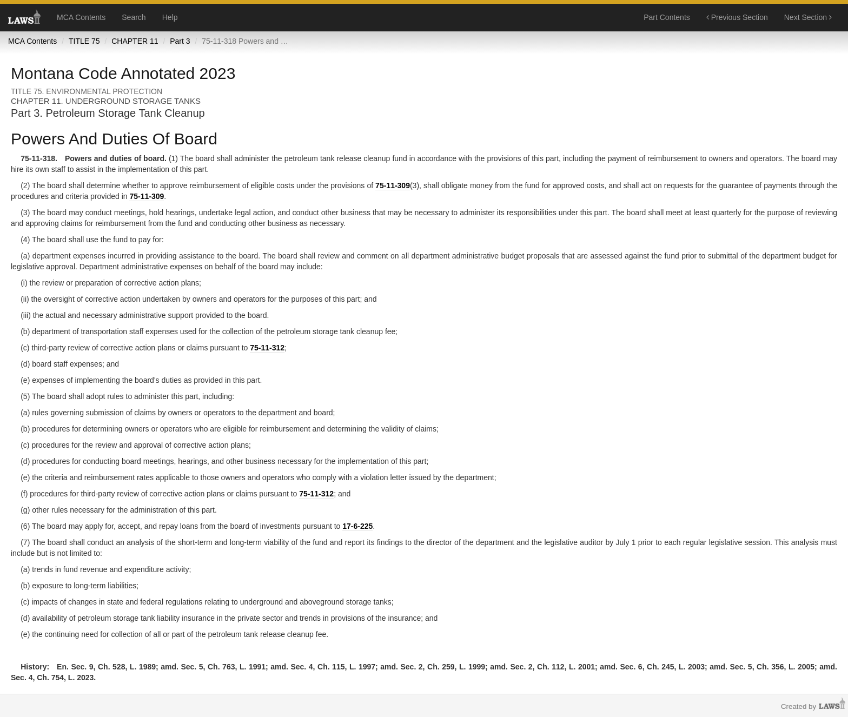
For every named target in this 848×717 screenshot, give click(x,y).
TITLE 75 (84, 41)
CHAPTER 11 (134, 41)
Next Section (808, 17)
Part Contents (667, 17)
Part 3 (180, 41)
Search (133, 17)
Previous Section (737, 17)
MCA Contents (81, 17)
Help (170, 17)
